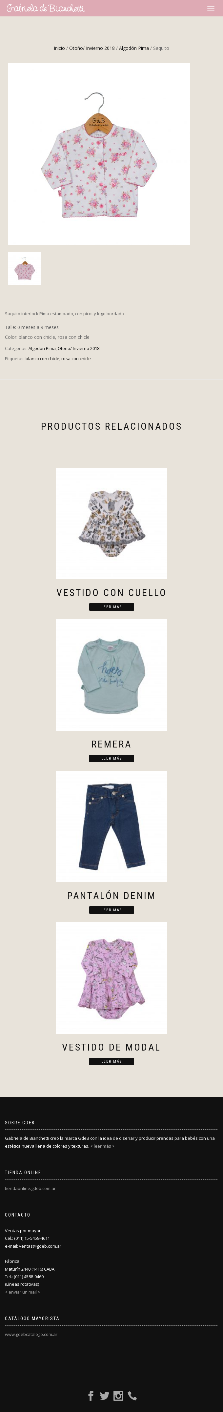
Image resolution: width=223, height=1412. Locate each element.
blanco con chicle (42, 358)
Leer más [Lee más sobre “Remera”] (111, 758)
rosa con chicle (76, 358)
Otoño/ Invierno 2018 (92, 48)
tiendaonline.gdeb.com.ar (30, 1188)
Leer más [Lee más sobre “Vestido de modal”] (111, 1061)
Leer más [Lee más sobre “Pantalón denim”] (111, 910)
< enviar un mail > (22, 1292)
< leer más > (102, 1146)
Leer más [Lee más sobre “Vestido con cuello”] (111, 607)
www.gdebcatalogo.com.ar (31, 1334)
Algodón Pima (134, 48)
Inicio (59, 48)
